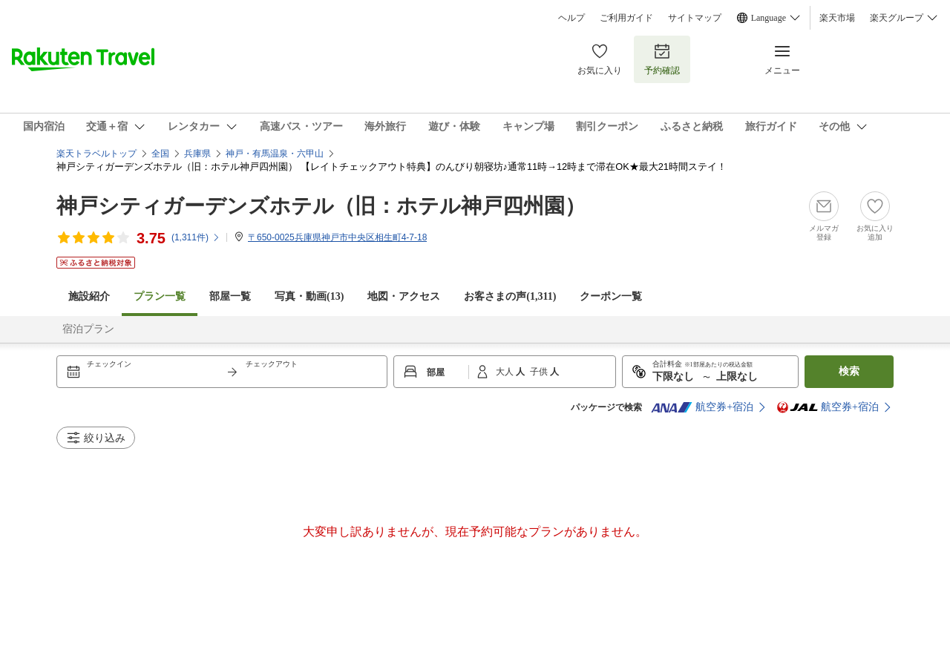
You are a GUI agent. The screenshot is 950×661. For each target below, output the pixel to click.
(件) (195, 237)
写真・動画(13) (309, 296)
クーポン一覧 (611, 296)
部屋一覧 (230, 296)
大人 (506, 371)
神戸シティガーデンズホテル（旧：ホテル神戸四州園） (321, 205)
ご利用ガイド (626, 18)
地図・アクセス (403, 296)
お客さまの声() (510, 296)
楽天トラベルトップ (96, 153)
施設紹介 (89, 296)
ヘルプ (571, 18)
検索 (849, 371)
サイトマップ (694, 18)
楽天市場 (837, 18)
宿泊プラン (88, 329)
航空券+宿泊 (702, 407)
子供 (540, 371)
